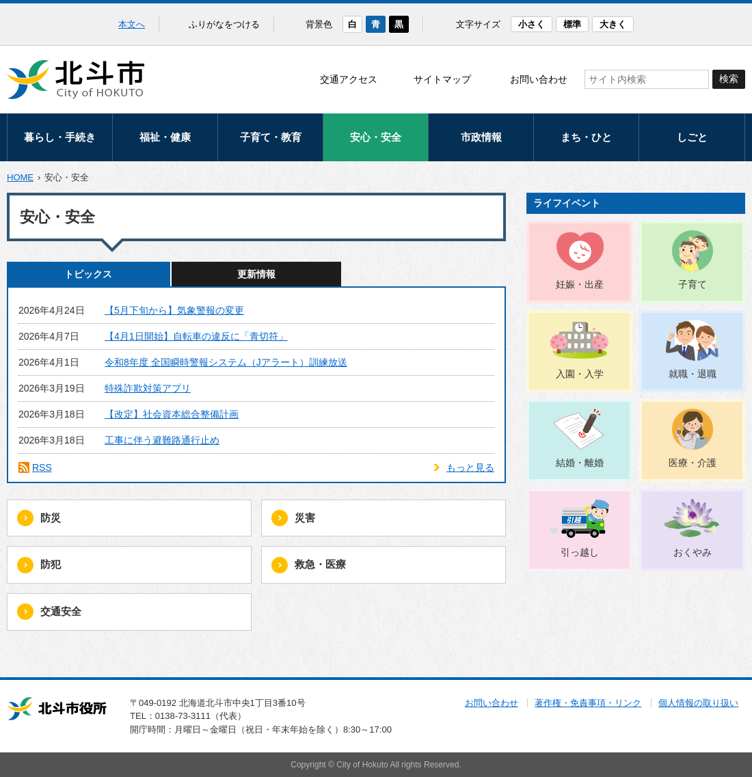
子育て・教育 (270, 137)
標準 (572, 24)
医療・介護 (692, 462)
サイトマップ (442, 79)
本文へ (131, 24)
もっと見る (470, 467)
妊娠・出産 (580, 284)
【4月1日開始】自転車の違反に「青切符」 (196, 336)
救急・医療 (320, 564)
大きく (613, 24)
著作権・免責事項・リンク (588, 703)
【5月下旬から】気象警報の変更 (174, 310)
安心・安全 (375, 137)
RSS (42, 467)
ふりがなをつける (224, 24)
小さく (531, 24)
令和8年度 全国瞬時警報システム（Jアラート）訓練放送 (226, 362)
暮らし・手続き (60, 137)
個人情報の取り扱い (698, 703)
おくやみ (692, 552)
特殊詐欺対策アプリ (148, 388)
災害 (305, 517)
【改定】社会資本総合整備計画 (172, 414)
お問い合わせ (538, 79)
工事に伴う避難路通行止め (162, 440)
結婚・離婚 (580, 462)
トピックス (88, 274)
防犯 (50, 564)
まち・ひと (586, 137)
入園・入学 (580, 373)
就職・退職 (692, 373)
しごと (692, 137)
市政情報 (481, 137)
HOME (20, 177)
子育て (692, 284)
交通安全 (60, 611)
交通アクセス (348, 79)
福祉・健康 (165, 137)
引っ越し (580, 552)
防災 (50, 517)
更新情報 (256, 274)
